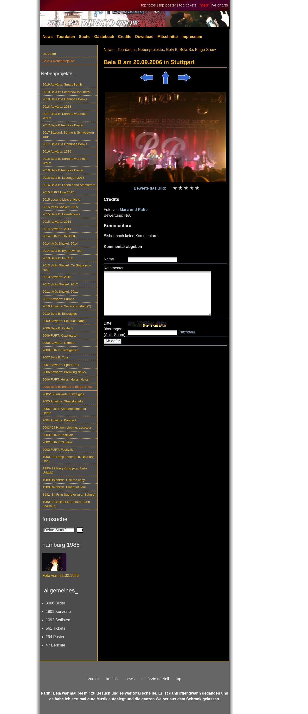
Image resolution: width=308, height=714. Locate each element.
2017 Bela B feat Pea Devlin (63, 125)
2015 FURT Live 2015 (58, 192)
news (130, 679)
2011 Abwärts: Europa (58, 299)
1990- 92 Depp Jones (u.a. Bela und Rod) (69, 459)
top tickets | (189, 5)
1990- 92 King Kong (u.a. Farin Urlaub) (65, 470)
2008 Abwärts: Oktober (59, 343)
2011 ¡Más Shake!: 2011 (60, 291)
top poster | (169, 5)
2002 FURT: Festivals (58, 449)
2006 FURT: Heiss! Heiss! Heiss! (66, 379)
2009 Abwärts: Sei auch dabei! (64, 321)
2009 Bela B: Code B (58, 328)
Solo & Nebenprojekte (58, 61)
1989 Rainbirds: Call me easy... (65, 480)
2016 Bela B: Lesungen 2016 (63, 177)
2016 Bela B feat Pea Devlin (63, 170)
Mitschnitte (167, 37)
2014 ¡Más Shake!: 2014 (60, 243)
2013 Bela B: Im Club (58, 258)
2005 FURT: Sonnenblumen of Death (64, 411)
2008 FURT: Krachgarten (60, 350)
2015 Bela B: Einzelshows (61, 214)
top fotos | (150, 5)
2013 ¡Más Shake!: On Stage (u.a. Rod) (67, 267)
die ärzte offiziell (155, 679)
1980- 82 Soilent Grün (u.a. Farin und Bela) (66, 504)
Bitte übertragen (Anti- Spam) (114, 329)
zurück (93, 679)
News (48, 37)
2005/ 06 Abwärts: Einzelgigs (63, 394)
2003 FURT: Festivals (58, 435)
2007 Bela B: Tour (55, 357)
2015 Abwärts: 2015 (57, 221)
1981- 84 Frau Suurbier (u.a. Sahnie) (69, 494)
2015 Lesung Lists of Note (61, 199)
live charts (219, 5)
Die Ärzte (49, 53)
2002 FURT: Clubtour (58, 442)
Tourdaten (66, 37)
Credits (124, 37)
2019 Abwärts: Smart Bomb (62, 84)
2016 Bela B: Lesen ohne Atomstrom (69, 185)
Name (109, 259)
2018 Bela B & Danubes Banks (65, 99)
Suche (84, 37)
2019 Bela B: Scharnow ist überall (67, 92)
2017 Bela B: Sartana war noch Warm (65, 116)
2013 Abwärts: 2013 (57, 277)
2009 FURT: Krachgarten (60, 335)
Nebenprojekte (150, 50)
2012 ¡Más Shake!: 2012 (60, 284)
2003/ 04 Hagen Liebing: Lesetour (67, 427)
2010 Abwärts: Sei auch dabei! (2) (67, 306)
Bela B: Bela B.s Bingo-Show (191, 50)
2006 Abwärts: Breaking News (64, 372)
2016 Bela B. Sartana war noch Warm (65, 161)
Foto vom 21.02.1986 (60, 575)
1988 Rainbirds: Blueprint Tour (64, 487)
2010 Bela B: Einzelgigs (60, 313)
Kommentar (114, 268)
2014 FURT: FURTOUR (59, 236)
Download (144, 37)
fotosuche (54, 519)
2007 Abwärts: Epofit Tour (61, 365)
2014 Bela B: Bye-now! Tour (63, 250)
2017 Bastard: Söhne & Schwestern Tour (68, 134)
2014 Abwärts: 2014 (57, 229)
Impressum (192, 37)
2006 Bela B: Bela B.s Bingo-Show (67, 386)
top (178, 679)
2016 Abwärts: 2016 (57, 151)
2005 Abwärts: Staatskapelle (63, 401)
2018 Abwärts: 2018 (57, 106)
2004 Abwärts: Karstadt (59, 420)
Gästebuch (104, 37)
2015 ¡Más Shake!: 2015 (60, 207)
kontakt (112, 679)
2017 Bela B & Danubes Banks (65, 144)
